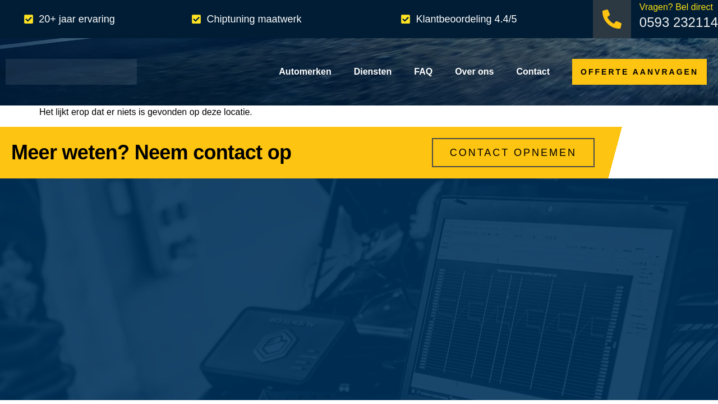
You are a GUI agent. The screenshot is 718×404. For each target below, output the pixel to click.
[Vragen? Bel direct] (612, 19)
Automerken (305, 71)
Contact (533, 71)
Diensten (373, 71)
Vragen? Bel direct (676, 7)
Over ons (474, 71)
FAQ (423, 71)
